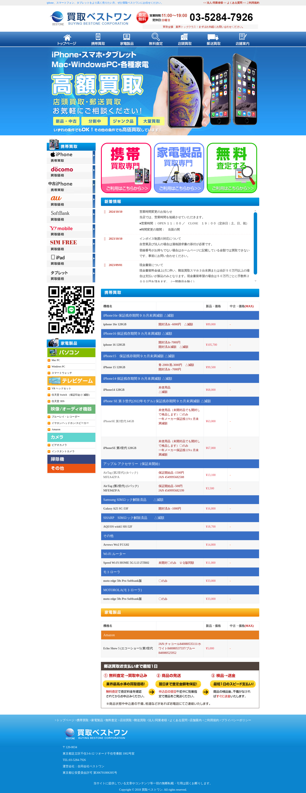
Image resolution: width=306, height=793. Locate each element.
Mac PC (56, 360)
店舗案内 (196, 720)
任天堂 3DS (58, 401)
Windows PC (58, 366)
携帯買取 (83, 720)
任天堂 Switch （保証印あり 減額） (71, 394)
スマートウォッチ (62, 372)
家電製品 (97, 720)
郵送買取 (140, 720)
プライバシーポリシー (236, 720)
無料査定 (111, 720)
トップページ (65, 720)
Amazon (56, 429)
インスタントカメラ (63, 451)
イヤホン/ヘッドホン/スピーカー (70, 423)
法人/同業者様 (214, 2)
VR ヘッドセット (61, 388)
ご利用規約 (252, 2)
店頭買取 (126, 720)
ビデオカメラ (59, 444)
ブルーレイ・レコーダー (66, 416)
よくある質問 (234, 2)
